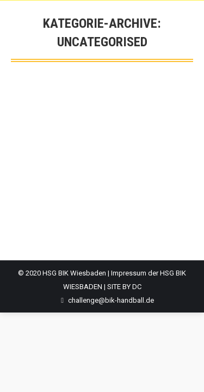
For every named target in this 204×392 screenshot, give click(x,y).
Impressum (128, 273)
